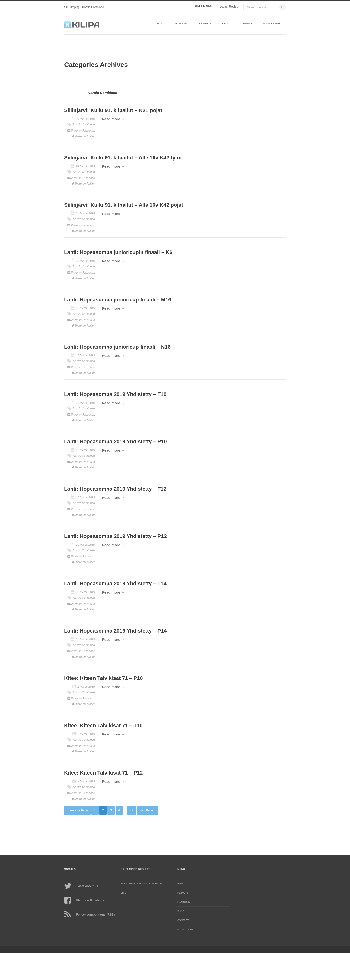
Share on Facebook (82, 130)
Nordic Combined (84, 124)
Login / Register (230, 6)
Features (204, 23)
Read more (111, 119)
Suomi (198, 5)
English (207, 5)
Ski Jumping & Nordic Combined (141, 883)
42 (131, 810)
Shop (225, 23)
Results (181, 23)
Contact (246, 23)
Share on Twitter (84, 136)
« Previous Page (77, 810)
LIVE (123, 893)
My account (271, 23)
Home (160, 23)
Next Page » (147, 810)
